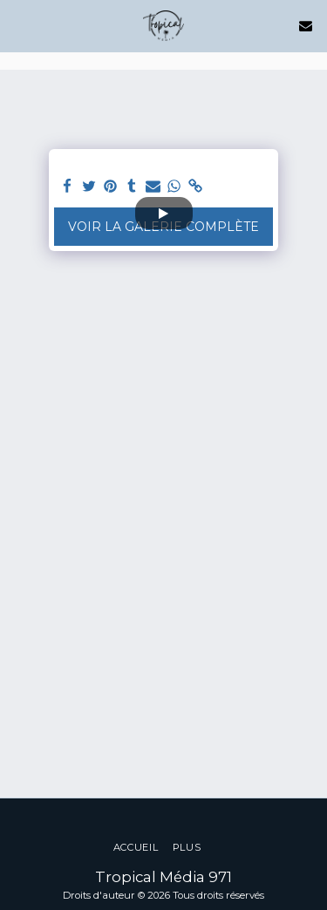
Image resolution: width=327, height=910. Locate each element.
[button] (19, 25)
